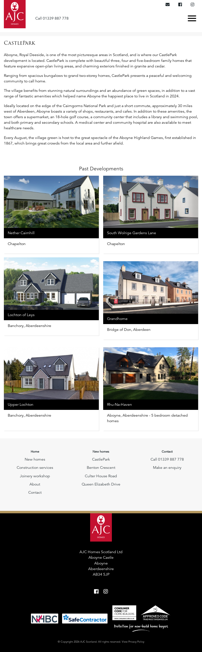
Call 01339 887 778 (52, 18)
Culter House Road (101, 476)
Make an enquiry (167, 467)
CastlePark (101, 459)
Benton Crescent (101, 467)
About (34, 484)
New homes (35, 459)
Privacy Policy (136, 641)
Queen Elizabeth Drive (101, 484)
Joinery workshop (35, 476)
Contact (35, 492)
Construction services (35, 467)
